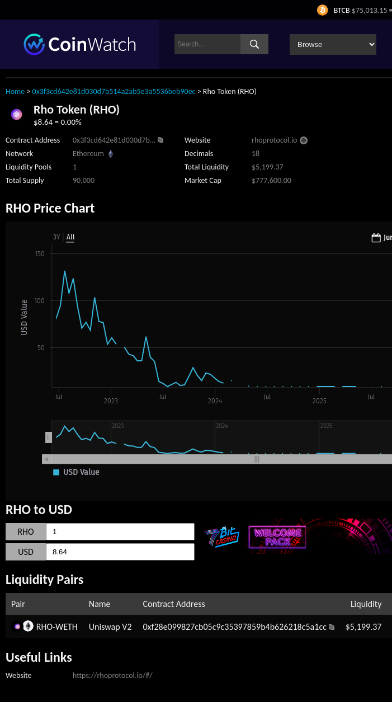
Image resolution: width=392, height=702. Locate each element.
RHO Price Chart (50, 208)
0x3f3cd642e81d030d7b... (114, 140)
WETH (66, 626)
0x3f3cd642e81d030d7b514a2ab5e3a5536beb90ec (114, 91)
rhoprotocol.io (274, 140)
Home (15, 91)
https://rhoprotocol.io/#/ (113, 675)
